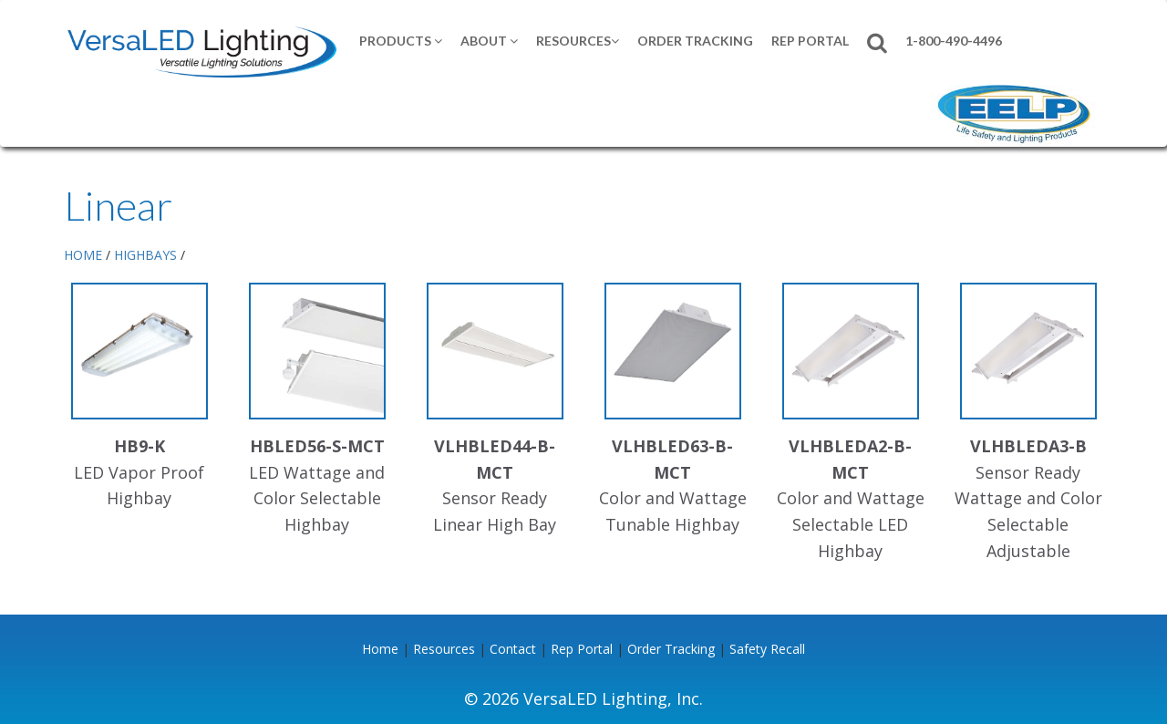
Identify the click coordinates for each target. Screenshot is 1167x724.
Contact (513, 648)
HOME (83, 255)
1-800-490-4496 (953, 40)
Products (400, 40)
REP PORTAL (810, 40)
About (489, 40)
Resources (577, 40)
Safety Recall (767, 648)
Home (380, 648)
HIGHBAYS (145, 255)
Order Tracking (695, 40)
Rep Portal (582, 648)
